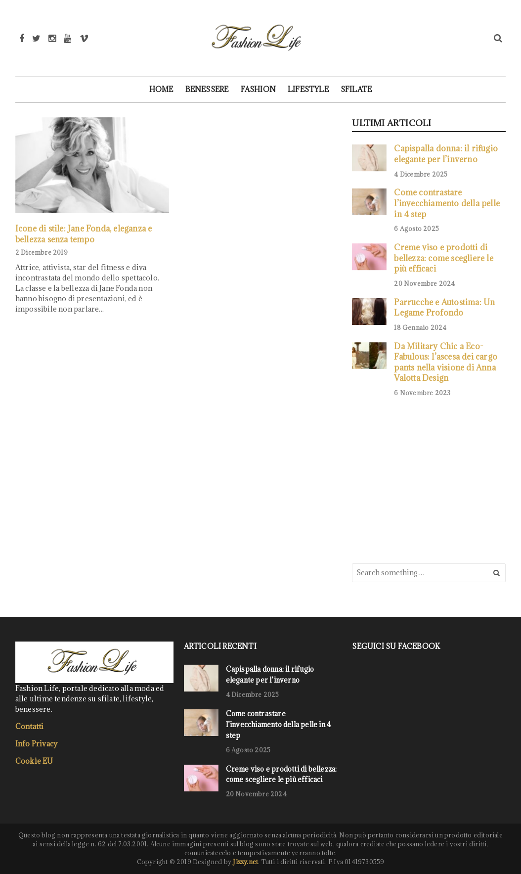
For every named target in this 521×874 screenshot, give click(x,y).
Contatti (29, 726)
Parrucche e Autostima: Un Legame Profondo (444, 307)
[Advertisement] (426, 479)
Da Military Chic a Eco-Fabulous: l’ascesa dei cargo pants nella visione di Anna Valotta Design (445, 362)
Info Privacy (36, 743)
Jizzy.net (245, 862)
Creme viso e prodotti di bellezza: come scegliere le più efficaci (443, 258)
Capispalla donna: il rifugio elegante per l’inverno (446, 153)
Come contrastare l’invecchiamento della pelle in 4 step (447, 203)
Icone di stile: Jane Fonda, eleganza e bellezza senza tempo (83, 233)
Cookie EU (34, 761)
